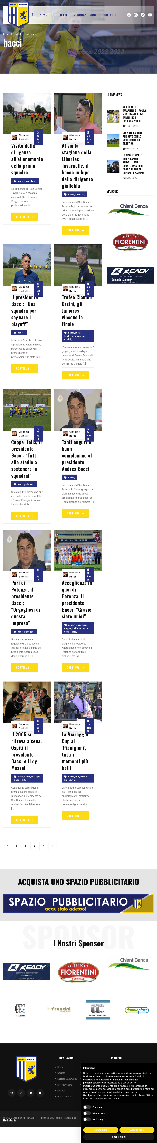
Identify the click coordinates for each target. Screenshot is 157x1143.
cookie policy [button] (129, 1082)
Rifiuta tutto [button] (100, 1130)
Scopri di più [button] (119, 1137)
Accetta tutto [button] (137, 1130)
